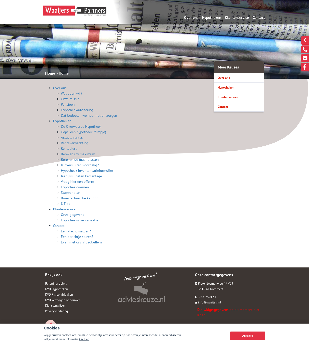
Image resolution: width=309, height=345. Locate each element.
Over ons (191, 17)
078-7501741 (206, 297)
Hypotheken (211, 17)
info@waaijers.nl (208, 302)
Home (50, 73)
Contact (259, 17)
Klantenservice (237, 17)
